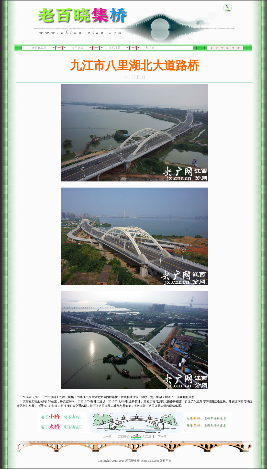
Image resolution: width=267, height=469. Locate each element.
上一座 (107, 436)
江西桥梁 (114, 48)
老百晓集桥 (39, 48)
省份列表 (77, 48)
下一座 (162, 436)
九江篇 (149, 48)
